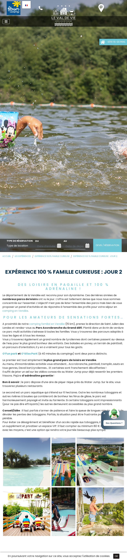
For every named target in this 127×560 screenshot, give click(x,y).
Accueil (6, 256)
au (65, 241)
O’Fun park (9, 353)
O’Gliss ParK (29, 353)
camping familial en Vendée (47, 324)
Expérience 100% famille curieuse (52, 256)
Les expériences (23, 256)
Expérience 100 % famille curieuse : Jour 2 (95, 256)
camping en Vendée (15, 311)
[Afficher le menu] (6, 21)
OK (116, 556)
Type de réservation (20, 240)
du (37, 241)
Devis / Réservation (107, 245)
